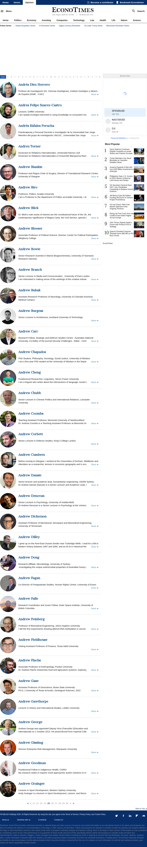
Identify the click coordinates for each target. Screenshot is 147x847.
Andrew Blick (28, 208)
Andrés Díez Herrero (34, 84)
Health (103, 20)
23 (41, 803)
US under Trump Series (93, 26)
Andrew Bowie (29, 249)
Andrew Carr (28, 331)
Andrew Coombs (30, 413)
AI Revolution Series (47, 26)
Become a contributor (102, 2)
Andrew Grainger (31, 783)
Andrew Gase (28, 681)
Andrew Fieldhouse (32, 640)
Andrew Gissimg (30, 742)
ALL (3, 77)
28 (60, 803)
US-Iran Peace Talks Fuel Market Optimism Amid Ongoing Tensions (120, 207)
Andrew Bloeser (30, 228)
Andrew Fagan (29, 578)
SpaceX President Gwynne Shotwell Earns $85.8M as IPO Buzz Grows (122, 233)
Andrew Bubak (29, 290)
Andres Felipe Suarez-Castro (40, 105)
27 (56, 803)
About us (5, 820)
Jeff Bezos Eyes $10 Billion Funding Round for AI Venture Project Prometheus (121, 198)
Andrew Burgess (30, 311)
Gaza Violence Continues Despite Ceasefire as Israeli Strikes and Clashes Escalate (121, 151)
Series (17, 2)
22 (37, 803)
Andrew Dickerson (32, 516)
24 (45, 803)
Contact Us (58, 820)
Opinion (29, 2)
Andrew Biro (27, 187)
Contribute (42, 820)
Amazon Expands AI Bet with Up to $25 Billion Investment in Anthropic (121, 169)
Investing (46, 20)
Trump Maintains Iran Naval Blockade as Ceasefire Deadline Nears (120, 160)
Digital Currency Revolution (69, 26)
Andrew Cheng (29, 372)
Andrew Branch (30, 269)
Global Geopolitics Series (25, 26)
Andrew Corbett (30, 434)
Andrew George (30, 722)
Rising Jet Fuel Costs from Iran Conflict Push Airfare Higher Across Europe (122, 216)
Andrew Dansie (29, 475)
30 (67, 803)
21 (34, 803)
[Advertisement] (73, 50)
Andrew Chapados (32, 352)
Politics (17, 20)
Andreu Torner (29, 146)
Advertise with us (23, 820)
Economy (31, 20)
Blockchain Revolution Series (117, 26)
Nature (124, 20)
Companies (61, 20)
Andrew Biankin (30, 167)
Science (137, 20)
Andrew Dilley (29, 537)
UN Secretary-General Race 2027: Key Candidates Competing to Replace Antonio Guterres (121, 188)
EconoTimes (108, 243)
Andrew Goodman (32, 763)
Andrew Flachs (29, 660)
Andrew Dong (28, 557)
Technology (79, 20)
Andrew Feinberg (31, 619)
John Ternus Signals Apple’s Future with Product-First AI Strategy (121, 224)
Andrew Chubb (29, 393)
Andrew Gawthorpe (33, 701)
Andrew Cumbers (31, 455)
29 (63, 803)
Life (113, 20)
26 (52, 803)
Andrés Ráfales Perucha (36, 126)
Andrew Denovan (31, 496)
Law (92, 20)
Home (5, 2)
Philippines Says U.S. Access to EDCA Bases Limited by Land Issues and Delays (121, 178)
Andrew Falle (28, 598)
